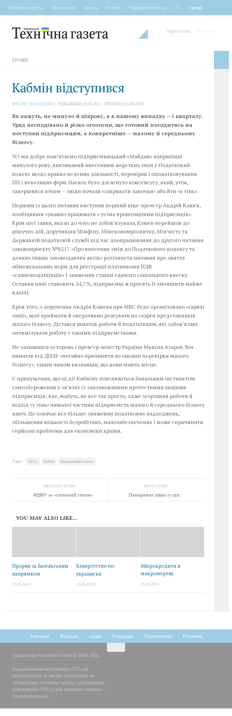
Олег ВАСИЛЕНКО (37, 104)
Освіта (113, 7)
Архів (95, 643)
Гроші (195, 7)
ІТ (177, 7)
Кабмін (49, 461)
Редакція (122, 643)
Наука (91, 7)
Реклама (192, 643)
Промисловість (25, 7)
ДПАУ (33, 461)
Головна (39, 643)
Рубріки (69, 643)
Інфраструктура (147, 7)
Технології (63, 7)
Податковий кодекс (77, 461)
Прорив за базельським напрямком (28, 573)
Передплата (158, 643)
